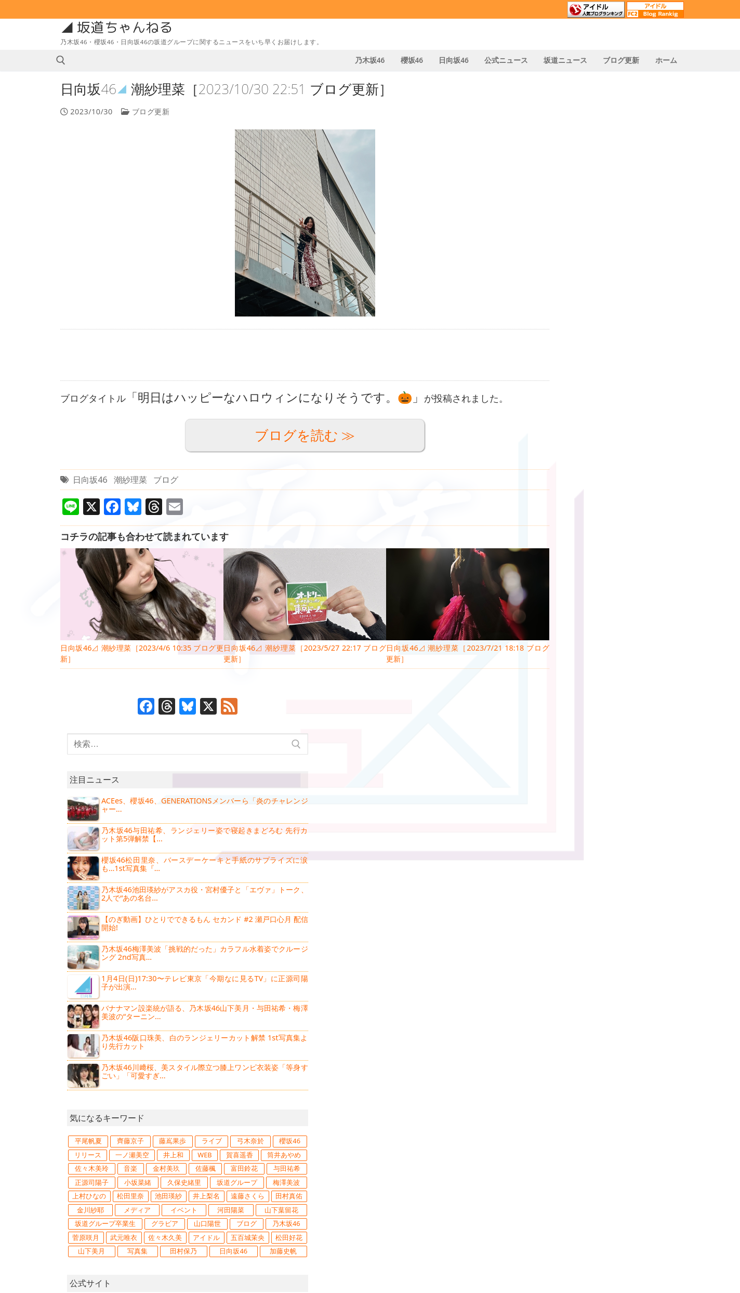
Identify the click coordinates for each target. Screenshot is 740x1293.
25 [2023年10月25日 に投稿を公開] (449, 1200)
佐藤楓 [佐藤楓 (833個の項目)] (564, 600)
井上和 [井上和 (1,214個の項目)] (659, 559)
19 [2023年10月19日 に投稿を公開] (469, 1186)
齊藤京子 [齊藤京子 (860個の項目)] (611, 532)
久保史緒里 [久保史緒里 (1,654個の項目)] (654, 614)
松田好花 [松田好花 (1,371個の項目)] (568, 738)
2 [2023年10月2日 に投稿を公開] (408, 1159)
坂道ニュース (87, 1120)
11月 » (416, 1229)
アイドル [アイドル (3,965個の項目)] (611, 724)
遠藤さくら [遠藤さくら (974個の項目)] (569, 656)
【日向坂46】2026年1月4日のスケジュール (291, 1102)
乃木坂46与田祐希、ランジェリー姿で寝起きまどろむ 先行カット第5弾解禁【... (628, 222)
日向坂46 (92, 479)
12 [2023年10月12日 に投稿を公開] (469, 1172)
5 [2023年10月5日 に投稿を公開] (469, 1159)
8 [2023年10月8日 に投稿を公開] (389, 1172)
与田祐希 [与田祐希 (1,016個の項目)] (654, 600)
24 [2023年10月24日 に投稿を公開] (429, 1200)
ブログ (167, 479)
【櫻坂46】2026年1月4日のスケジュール (288, 1124)
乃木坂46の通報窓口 (584, 1098)
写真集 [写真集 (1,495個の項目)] (658, 738)
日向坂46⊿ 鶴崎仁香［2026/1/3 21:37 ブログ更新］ (291, 1203)
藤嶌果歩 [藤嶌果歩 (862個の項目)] (655, 532)
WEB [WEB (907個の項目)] (561, 573)
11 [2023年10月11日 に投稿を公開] (449, 1172)
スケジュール (87, 1164)
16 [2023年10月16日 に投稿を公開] (408, 1186)
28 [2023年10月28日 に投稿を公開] (510, 1200)
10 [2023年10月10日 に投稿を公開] (429, 1172)
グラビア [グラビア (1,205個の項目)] (568, 697)
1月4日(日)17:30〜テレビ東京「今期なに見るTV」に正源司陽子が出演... (628, 374)
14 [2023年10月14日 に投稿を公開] (510, 1172)
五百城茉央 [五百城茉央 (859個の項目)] (654, 724)
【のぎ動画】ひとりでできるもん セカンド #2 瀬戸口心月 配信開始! (628, 313)
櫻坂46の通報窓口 (580, 1115)
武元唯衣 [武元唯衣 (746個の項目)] (655, 711)
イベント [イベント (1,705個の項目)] (611, 669)
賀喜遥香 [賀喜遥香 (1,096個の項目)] (601, 573)
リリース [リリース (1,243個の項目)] (566, 559)
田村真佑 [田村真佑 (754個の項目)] (614, 656)
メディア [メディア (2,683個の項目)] (566, 669)
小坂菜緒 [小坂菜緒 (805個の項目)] (611, 614)
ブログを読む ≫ (286, 435)
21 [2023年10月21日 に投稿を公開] (510, 1186)
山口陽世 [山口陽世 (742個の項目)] (614, 697)
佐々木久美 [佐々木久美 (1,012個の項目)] (568, 724)
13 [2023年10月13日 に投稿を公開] (489, 1172)
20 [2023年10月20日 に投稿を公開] (489, 1186)
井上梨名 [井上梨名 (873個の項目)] (655, 641)
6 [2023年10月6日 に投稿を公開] (489, 1159)
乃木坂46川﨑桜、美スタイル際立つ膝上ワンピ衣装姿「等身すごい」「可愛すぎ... (628, 466)
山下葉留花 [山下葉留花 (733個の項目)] (571, 683)
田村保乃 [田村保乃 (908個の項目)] (566, 752)
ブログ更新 (147, 111)
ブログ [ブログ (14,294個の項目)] (658, 697)
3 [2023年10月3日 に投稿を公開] (429, 1159)
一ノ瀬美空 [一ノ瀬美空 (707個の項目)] (614, 559)
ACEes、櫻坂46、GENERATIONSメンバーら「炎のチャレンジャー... (628, 192)
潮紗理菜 (132, 479)
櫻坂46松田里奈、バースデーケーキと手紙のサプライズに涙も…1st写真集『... (628, 253)
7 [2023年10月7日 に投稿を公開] (510, 1159)
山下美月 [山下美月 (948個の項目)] (614, 738)
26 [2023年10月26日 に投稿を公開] (469, 1200)
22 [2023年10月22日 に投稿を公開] (389, 1200)
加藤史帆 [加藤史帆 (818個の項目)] (655, 752)
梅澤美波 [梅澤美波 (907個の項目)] (614, 628)
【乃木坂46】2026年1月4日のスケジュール (291, 1148)
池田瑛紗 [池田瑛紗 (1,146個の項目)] (611, 641)
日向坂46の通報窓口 (584, 1132)
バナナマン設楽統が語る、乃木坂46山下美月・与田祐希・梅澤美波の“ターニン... (628, 405)
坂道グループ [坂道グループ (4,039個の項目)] (570, 628)
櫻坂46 (568, 833)
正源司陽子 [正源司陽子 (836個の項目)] (568, 614)
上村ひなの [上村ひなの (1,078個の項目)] (655, 628)
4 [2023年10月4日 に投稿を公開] (449, 1159)
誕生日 (74, 1209)
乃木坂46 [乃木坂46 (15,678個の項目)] (567, 711)
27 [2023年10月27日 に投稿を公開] (489, 1200)
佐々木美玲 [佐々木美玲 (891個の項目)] (571, 587)
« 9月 (388, 1229)
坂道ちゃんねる (127, 27)
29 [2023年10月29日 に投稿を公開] (389, 1213)
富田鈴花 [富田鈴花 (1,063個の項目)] (608, 600)
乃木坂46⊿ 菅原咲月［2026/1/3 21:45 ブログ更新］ (291, 1175)
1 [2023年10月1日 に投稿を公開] (389, 1159)
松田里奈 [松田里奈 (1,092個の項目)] (566, 641)
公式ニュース (87, 1143)
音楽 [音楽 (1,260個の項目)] (615, 587)
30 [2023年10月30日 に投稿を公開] (408, 1213)
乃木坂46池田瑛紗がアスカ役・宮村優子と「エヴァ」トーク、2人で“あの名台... (628, 283)
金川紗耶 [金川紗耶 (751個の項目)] (656, 656)
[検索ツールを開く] (63, 60)
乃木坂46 (572, 811)
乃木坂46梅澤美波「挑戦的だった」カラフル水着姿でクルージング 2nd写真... (628, 344)
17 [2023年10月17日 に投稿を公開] (429, 1186)
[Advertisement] (286, 355)
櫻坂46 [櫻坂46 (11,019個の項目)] (656, 545)
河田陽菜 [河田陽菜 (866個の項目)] (655, 669)
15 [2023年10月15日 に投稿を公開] (389, 1186)
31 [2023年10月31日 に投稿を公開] (429, 1213)
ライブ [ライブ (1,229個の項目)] (566, 545)
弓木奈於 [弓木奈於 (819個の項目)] (610, 545)
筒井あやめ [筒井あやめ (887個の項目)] (651, 573)
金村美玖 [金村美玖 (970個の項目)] (654, 587)
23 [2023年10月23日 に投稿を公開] (408, 1200)
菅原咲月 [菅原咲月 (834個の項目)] (611, 711)
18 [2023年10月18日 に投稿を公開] (449, 1186)
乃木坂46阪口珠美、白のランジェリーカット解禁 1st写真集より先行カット (628, 435)
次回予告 (79, 1187)
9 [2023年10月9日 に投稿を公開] (408, 1172)
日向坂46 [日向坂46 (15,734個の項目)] (611, 752)
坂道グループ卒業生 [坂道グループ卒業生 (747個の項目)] (637, 683)
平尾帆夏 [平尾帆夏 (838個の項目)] (566, 532)
